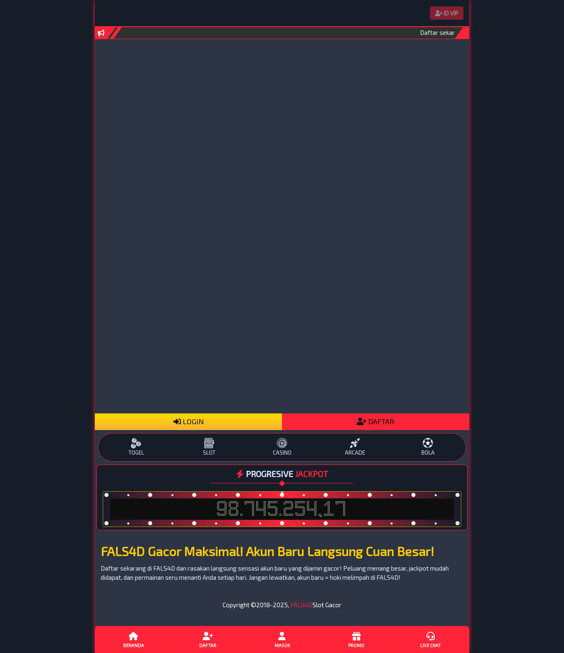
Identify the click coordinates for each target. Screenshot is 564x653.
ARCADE (355, 447)
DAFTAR (375, 421)
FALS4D (301, 604)
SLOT (209, 447)
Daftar (207, 639)
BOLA (427, 447)
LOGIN (188, 421)
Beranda (133, 639)
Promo (356, 639)
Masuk (282, 639)
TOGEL (136, 447)
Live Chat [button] (430, 639)
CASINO (281, 447)
